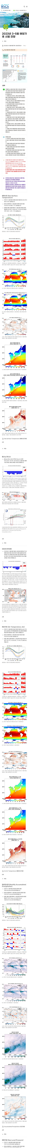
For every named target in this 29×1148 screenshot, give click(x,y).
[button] (24, 6)
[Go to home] (5, 6)
